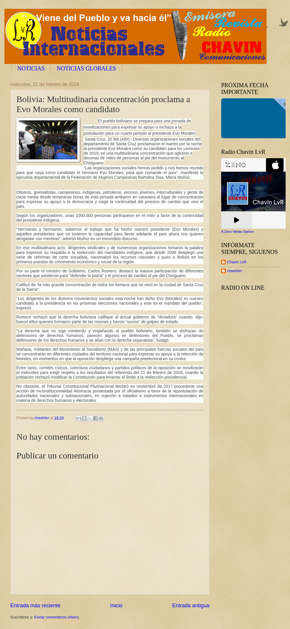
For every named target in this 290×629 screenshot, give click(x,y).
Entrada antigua (190, 605)
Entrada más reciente (35, 605)
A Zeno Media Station (237, 231)
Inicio (116, 605)
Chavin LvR (237, 262)
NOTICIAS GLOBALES (86, 68)
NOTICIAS (31, 68)
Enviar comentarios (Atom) (56, 617)
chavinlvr (234, 271)
